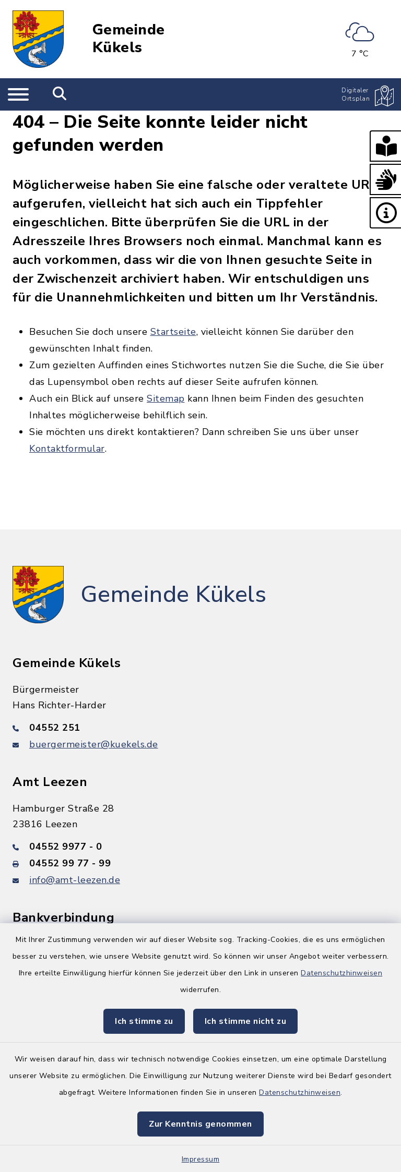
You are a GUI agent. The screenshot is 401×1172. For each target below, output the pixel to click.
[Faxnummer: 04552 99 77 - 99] (200, 863)
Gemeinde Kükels (128, 38)
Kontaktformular (67, 448)
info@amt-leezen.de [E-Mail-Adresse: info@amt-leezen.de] (74, 880)
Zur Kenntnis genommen (200, 1124)
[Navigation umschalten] (18, 94)
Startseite (173, 331)
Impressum (201, 1159)
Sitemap (166, 398)
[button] (385, 146)
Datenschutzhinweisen (341, 973)
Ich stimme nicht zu (246, 1021)
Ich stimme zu (144, 1021)
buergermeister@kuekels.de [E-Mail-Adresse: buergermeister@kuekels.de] (93, 744)
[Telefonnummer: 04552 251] (200, 727)
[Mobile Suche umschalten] (60, 94)
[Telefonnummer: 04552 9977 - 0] (200, 846)
